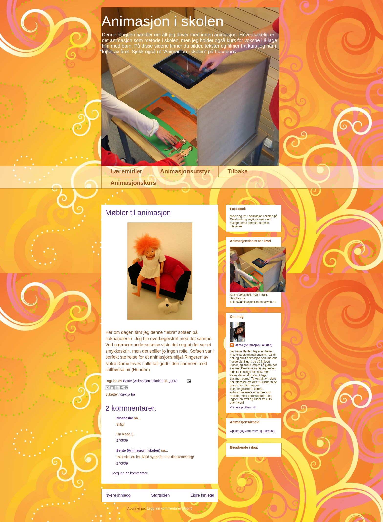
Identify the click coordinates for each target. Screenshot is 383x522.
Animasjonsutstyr (185, 171)
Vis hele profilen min (243, 407)
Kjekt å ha (127, 394)
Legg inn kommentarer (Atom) (169, 508)
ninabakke (124, 418)
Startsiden (160, 495)
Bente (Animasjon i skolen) (138, 450)
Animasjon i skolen (162, 21)
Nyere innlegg (118, 495)
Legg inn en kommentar (129, 473)
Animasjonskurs (133, 182)
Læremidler (126, 171)
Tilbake (237, 171)
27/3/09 (122, 440)
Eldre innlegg (202, 495)
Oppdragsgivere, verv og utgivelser (252, 431)
